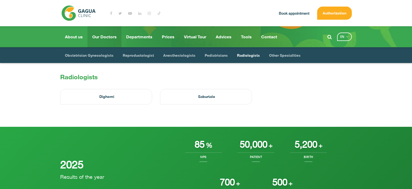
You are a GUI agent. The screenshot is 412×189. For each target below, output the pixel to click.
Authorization (334, 13)
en (342, 36)
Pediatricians (216, 55)
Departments (139, 36)
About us (74, 36)
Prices (168, 36)
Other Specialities (285, 55)
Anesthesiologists (179, 55)
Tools (246, 36)
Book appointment (294, 13)
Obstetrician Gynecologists (89, 55)
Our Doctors (104, 36)
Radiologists (248, 55)
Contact (269, 36)
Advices (223, 36)
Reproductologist (138, 55)
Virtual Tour (195, 36)
